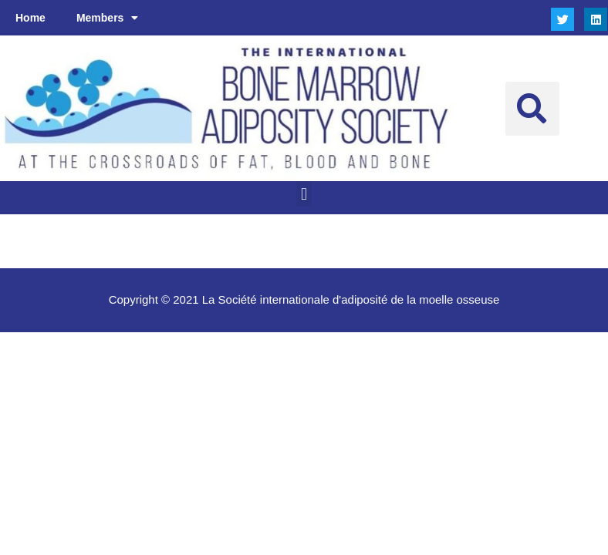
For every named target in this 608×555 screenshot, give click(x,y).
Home (30, 18)
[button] (532, 109)
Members (107, 18)
